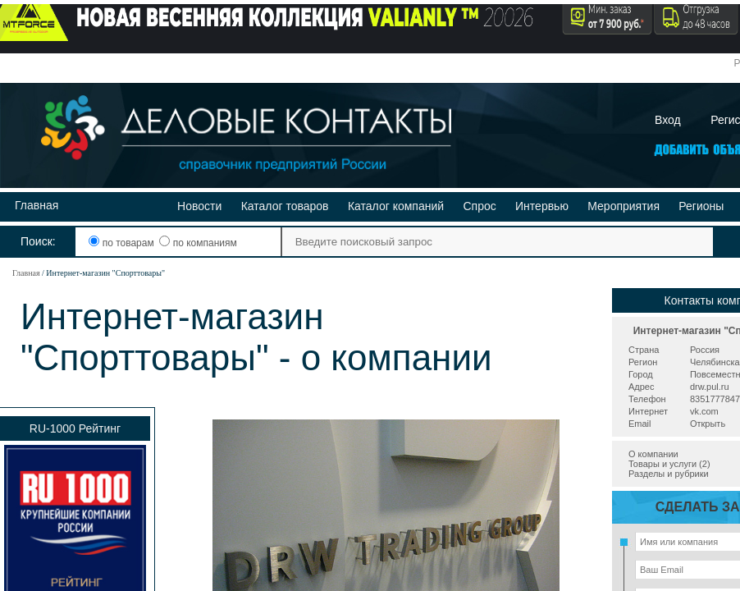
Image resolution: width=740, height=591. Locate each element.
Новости (199, 206)
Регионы (701, 206)
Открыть (707, 423)
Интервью (542, 206)
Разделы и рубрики (668, 474)
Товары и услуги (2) (669, 464)
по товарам (123, 243)
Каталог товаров (285, 206)
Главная (36, 205)
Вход (668, 119)
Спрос (479, 206)
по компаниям (197, 243)
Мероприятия (623, 206)
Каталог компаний (396, 206)
